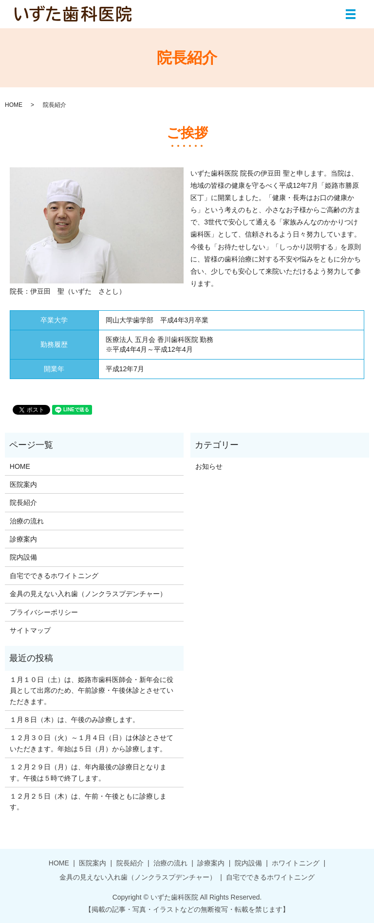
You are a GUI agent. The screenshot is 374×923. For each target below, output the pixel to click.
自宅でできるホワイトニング (54, 576)
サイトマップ (30, 630)
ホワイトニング (295, 863)
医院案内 (23, 484)
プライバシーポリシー (44, 612)
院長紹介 (23, 502)
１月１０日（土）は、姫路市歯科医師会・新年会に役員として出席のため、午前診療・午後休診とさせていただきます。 (91, 690)
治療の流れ (27, 521)
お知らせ (209, 466)
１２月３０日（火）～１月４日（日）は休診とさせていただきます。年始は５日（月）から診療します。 (91, 743)
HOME (13, 104)
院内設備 (23, 557)
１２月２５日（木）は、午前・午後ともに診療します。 (88, 801)
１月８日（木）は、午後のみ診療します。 (74, 719)
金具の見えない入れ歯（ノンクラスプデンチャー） (88, 594)
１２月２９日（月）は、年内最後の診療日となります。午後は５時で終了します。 (88, 772)
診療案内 (23, 539)
